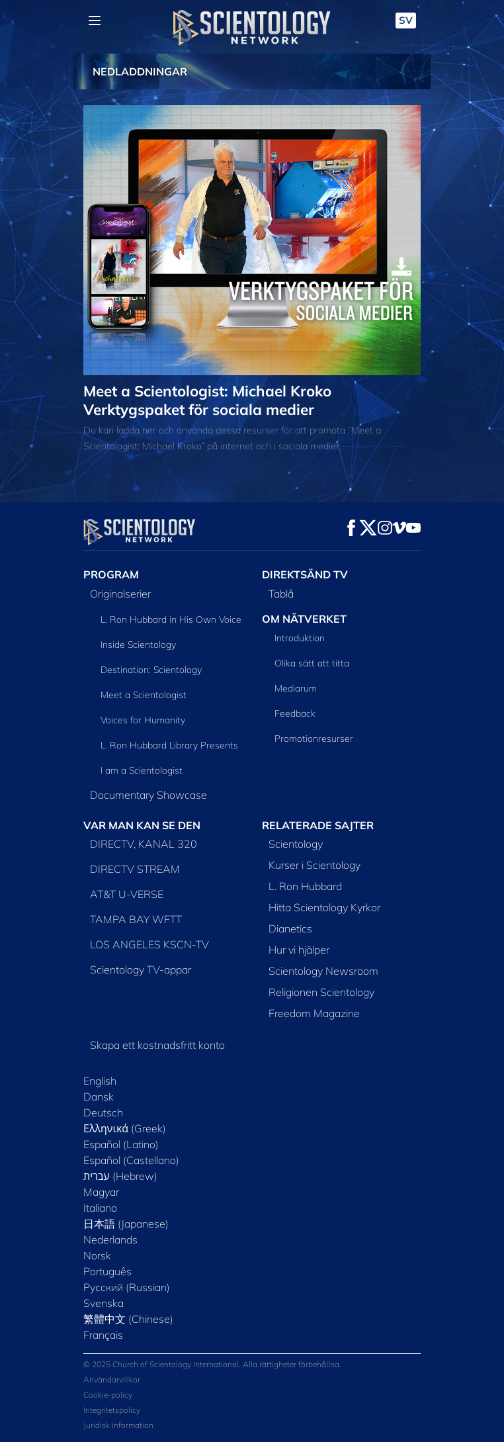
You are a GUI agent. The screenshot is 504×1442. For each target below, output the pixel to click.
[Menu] (95, 20)
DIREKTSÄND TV (305, 574)
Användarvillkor (111, 1379)
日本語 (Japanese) (126, 1223)
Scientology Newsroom (323, 970)
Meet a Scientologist (144, 695)
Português (107, 1271)
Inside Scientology (138, 645)
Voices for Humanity (143, 720)
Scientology (296, 843)
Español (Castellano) (131, 1160)
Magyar (101, 1191)
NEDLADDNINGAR (140, 71)
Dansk (98, 1096)
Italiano (100, 1207)
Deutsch (103, 1112)
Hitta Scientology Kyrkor (324, 907)
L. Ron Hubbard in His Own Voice (171, 619)
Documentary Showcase (148, 794)
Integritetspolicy (111, 1410)
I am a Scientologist (142, 770)
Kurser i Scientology (314, 865)
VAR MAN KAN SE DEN (141, 825)
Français (103, 1334)
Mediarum (295, 688)
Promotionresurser (313, 738)
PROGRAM (111, 574)
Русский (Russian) (126, 1287)
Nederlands (110, 1239)
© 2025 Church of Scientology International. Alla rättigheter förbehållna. (212, 1364)
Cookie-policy (107, 1395)
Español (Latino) (121, 1144)
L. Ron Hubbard (305, 886)
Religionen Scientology (321, 992)
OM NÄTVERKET (304, 618)
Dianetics (290, 928)
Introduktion (299, 638)
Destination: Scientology (151, 670)
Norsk (97, 1255)
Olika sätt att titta (311, 663)
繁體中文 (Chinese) (128, 1319)
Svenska (103, 1303)
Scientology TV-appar (140, 969)
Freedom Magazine (314, 1013)
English (99, 1080)
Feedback (294, 713)
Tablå (281, 593)
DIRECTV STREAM (135, 869)
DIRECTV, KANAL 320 (143, 843)
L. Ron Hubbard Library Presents (169, 745)
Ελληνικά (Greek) (124, 1128)
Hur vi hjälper (299, 949)
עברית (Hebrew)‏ (120, 1176)
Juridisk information (118, 1425)
